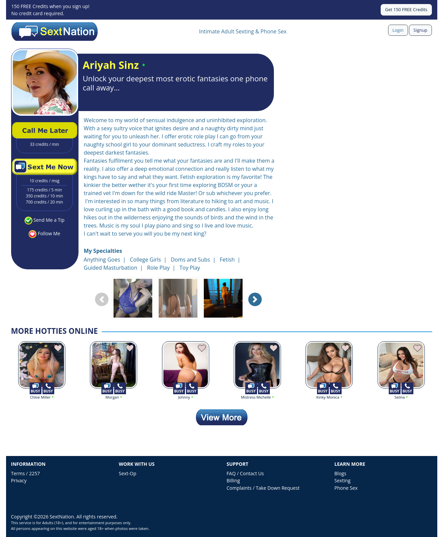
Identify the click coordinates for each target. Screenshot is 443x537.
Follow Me (49, 233)
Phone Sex (346, 488)
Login (398, 30)
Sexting (343, 480)
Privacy (19, 480)
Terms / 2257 (25, 473)
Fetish (227, 259)
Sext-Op (127, 473)
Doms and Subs (190, 259)
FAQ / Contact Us (245, 473)
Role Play (158, 267)
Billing (233, 480)
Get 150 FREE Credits (406, 9)
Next (257, 304)
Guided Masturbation (110, 267)
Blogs (340, 473)
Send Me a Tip (48, 220)
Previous (103, 304)
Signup (420, 30)
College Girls (145, 259)
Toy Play (190, 267)
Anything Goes (102, 259)
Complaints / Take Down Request (263, 488)
